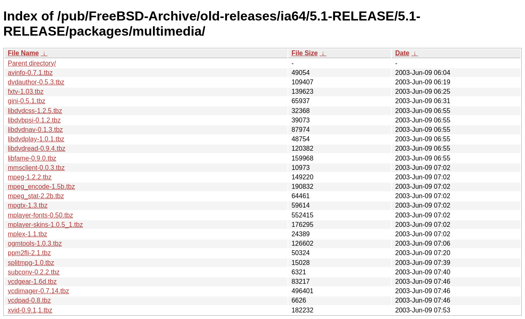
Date (402, 53)
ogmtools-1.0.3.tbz (35, 243)
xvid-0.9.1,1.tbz (30, 310)
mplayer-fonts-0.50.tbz (40, 215)
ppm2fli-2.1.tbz (29, 252)
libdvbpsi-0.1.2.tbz (34, 120)
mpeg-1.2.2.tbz (30, 177)
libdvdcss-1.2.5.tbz (35, 110)
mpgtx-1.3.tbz (28, 205)
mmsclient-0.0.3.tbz (36, 167)
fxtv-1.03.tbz (25, 91)
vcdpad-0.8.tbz (29, 300)
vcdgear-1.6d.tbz (32, 281)
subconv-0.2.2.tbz (33, 272)
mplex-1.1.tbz (27, 234)
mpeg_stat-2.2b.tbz (36, 195)
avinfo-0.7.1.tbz (30, 72)
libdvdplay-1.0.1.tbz (36, 139)
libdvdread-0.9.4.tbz (37, 148)
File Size (305, 53)
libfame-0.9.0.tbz (32, 158)
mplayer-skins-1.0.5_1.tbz (45, 224)
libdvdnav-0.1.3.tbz (35, 129)
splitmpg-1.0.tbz (31, 262)
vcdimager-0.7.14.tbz (38, 290)
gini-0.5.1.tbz (27, 100)
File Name (23, 53)
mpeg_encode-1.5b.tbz (41, 186)
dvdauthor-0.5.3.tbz (36, 82)
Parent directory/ (32, 63)
